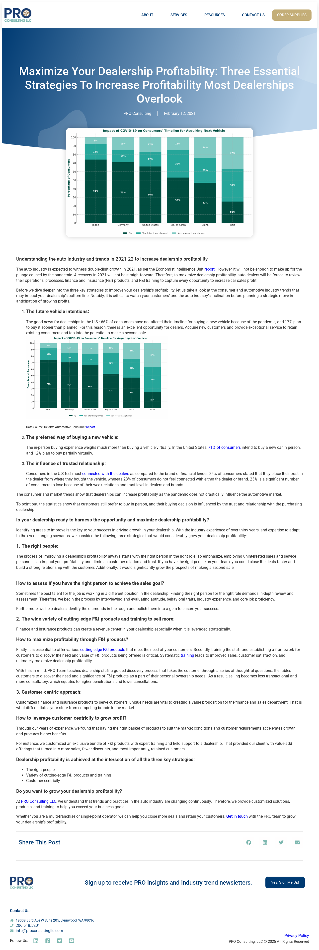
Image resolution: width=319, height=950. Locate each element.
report (209, 269)
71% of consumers (224, 447)
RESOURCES (214, 15)
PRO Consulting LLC (38, 801)
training (187, 655)
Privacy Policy (296, 935)
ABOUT (147, 15)
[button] (248, 842)
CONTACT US (253, 15)
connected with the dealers (105, 473)
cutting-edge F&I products (102, 649)
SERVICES (178, 15)
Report (90, 427)
